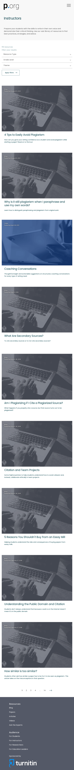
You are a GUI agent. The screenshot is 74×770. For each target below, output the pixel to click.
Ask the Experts (15, 725)
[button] (50, 690)
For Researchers (16, 745)
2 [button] (26, 690)
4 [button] (35, 690)
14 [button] (45, 690)
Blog (11, 708)
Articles (12, 716)
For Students (14, 736)
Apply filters (9, 73)
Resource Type (14, 54)
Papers (12, 712)
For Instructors (15, 740)
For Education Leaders (18, 749)
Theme (10, 65)
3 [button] (30, 690)
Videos (12, 720)
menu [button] (68, 5)
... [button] (39, 690)
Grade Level (12, 60)
